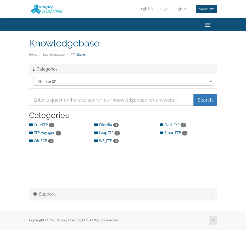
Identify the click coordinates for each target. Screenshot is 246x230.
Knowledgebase (54, 54)
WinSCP (41, 140)
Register (180, 9)
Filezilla (106, 124)
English (146, 9)
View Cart (206, 9)
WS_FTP (106, 140)
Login (164, 9)
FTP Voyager (45, 132)
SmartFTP (173, 132)
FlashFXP (173, 124)
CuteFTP (41, 124)
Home (33, 54)
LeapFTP (107, 132)
